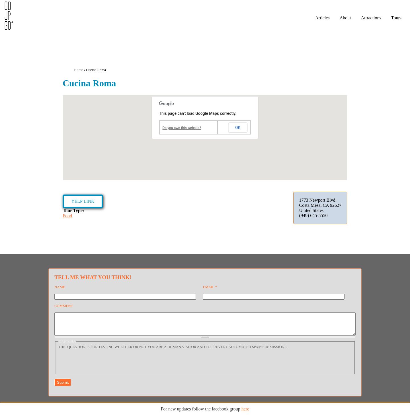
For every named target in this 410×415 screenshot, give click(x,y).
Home (78, 70)
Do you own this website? (182, 128)
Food (67, 215)
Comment (63, 306)
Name (59, 287)
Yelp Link (83, 201)
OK (237, 127)
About (345, 17)
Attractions (371, 17)
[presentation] (101, 364)
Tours (396, 17)
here (245, 408)
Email (210, 287)
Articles (322, 17)
